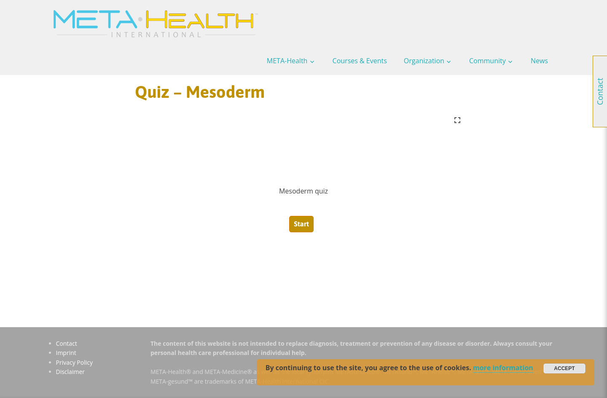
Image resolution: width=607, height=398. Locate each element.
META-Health (287, 60)
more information (503, 367)
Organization (424, 60)
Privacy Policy (74, 362)
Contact (66, 343)
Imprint (66, 353)
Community (487, 60)
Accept (564, 368)
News (539, 60)
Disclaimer (70, 372)
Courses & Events (360, 60)
